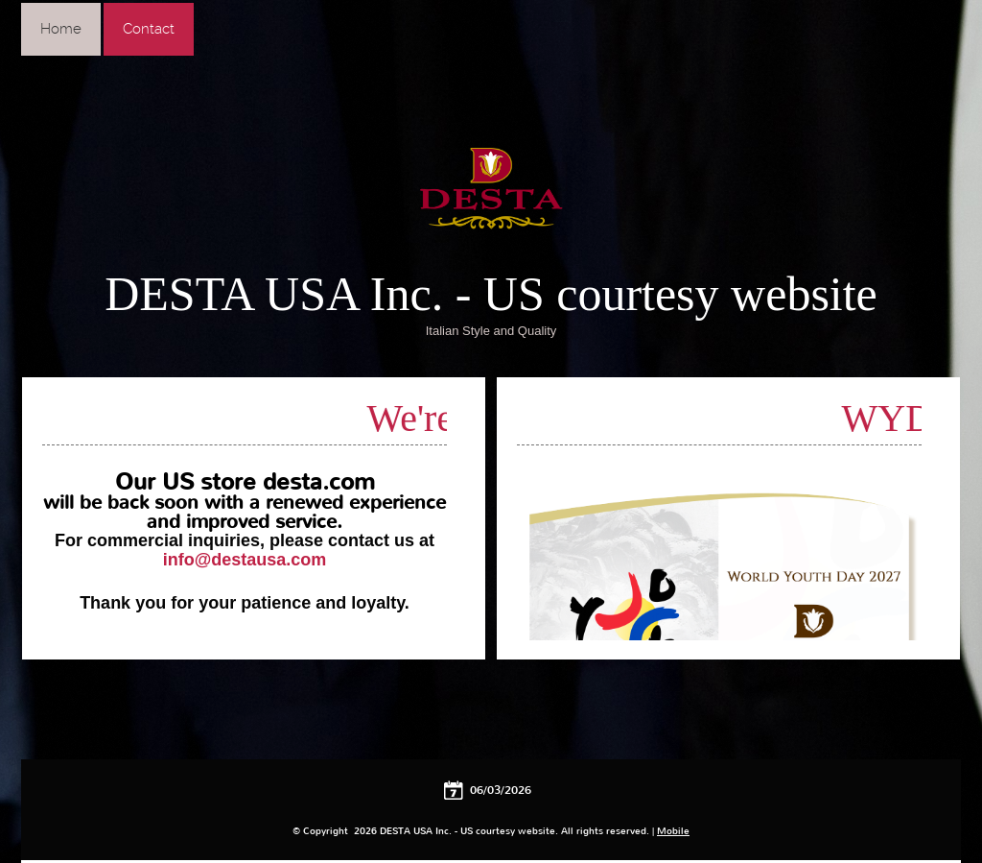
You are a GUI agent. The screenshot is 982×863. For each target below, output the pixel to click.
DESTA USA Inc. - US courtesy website (491, 294)
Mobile (673, 831)
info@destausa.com (245, 559)
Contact (149, 28)
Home (61, 28)
